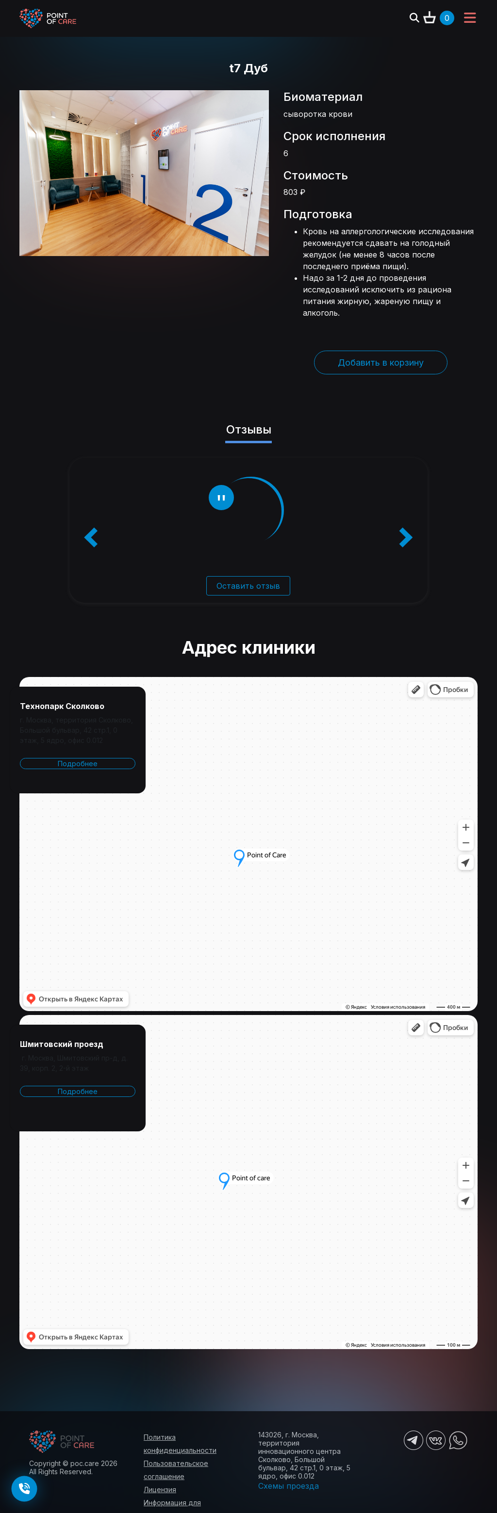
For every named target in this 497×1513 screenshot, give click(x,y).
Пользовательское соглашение (176, 1470)
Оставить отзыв (248, 586)
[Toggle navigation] (470, 18)
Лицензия (160, 1489)
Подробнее (78, 763)
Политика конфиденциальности (180, 1443)
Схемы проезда (288, 1486)
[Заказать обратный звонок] (24, 1489)
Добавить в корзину (381, 362)
